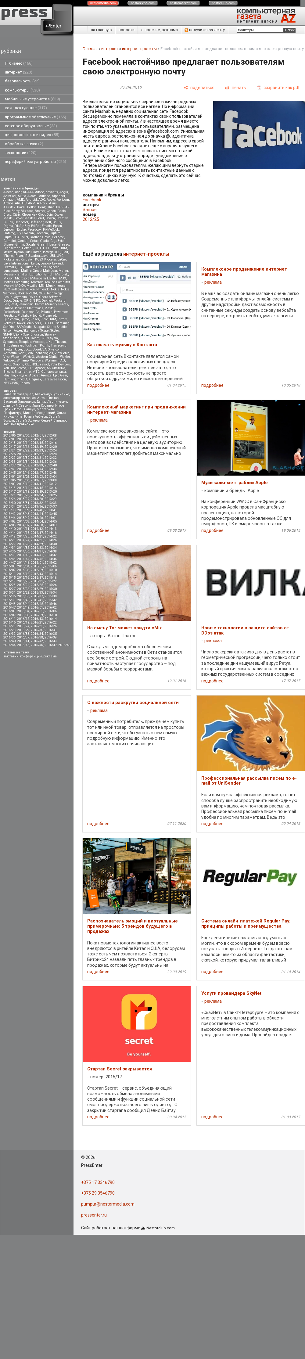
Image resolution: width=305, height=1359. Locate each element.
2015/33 (37, 593)
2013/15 (37, 488)
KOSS (39, 259)
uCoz (27, 349)
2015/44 (23, 604)
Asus (53, 203)
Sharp (51, 327)
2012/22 (23, 450)
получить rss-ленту (205, 29)
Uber (18, 349)
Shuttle (62, 327)
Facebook (34, 230)
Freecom (41, 233)
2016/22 (51, 622)
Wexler (65, 357)
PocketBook (11, 312)
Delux (56, 222)
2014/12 (37, 529)
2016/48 (64, 645)
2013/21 (9, 495)
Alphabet (58, 196)
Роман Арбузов (35, 417)
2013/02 (23, 477)
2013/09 (9, 484)
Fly (19, 233)
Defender (36, 222)
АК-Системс (56, 368)
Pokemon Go (30, 312)
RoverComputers (29, 323)
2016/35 (51, 634)
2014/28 (23, 544)
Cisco (7, 215)
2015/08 (23, 570)
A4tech (8, 192)
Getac (34, 241)
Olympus (20, 297)
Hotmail (27, 248)
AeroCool (9, 196)
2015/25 (37, 585)
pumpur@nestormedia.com (108, 1204)
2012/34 (23, 462)
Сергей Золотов (28, 420)
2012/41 (9, 469)
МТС (36, 372)
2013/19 (37, 492)
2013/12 (51, 484)
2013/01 (9, 477)
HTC (43, 248)
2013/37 (51, 507)
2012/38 (23, 465)
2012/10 (23, 439)
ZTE (30, 368)
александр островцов (19, 398)
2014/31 (9, 548)
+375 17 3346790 (98, 1182)
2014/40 (23, 555)
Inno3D (22, 379)
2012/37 (9, 465)
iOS (57, 252)
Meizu (63, 271)
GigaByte (57, 241)
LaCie (61, 259)
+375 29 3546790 (98, 1193)
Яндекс (22, 375)
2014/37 (37, 551)
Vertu (22, 353)
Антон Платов (48, 398)
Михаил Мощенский (39, 413)
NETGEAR (10, 383)
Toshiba (30, 345)
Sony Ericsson (33, 334)
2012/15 (37, 443)
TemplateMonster (31, 342)
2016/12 (23, 619)
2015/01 (37, 563)
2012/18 (23, 447)
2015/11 (9, 574)
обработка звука (24, 144)
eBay (26, 226)
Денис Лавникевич (52, 402)
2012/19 (37, 447)
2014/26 (51, 540)
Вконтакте (23, 372)
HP (36, 248)
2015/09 (37, 570)
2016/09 (37, 615)
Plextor (49, 308)
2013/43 (23, 514)
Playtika (9, 375)
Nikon (30, 289)
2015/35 (9, 596)
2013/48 (37, 518)
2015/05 (37, 566)
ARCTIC (21, 203)
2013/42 (9, 514)
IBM (64, 248)
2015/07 (9, 570)
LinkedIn (29, 267)
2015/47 (9, 607)
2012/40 (51, 465)
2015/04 (23, 566)
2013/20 (51, 492)
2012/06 (23, 435)
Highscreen (11, 248)
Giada (44, 241)
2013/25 (51, 495)
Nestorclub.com (160, 1228)
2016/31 (51, 630)
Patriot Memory (46, 304)
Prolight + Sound (29, 316)
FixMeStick (51, 230)
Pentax (63, 304)
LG (20, 267)
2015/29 (37, 589)
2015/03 (9, 566)
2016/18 (23, 622)
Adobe (39, 192)
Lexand (57, 263)
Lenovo (46, 263)
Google (31, 244)
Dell (48, 222)
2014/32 (23, 548)
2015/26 (51, 585)
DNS (18, 226)
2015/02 (51, 563)
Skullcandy (31, 331)
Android (31, 200)
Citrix (16, 215)
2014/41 (37, 555)
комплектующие (26, 108)
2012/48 (51, 473)
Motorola (37, 282)
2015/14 (51, 574)
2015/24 (23, 585)
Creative (62, 218)
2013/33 (51, 503)
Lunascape (11, 271)
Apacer (34, 375)
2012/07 (37, 435)
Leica (35, 263)
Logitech (53, 267)
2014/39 (9, 555)
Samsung (63, 323)
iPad (65, 252)
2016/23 (9, 626)
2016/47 (51, 645)
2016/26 (51, 626)
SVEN (45, 338)
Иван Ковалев (43, 406)
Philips (8, 308)
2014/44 (23, 559)
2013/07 (37, 480)
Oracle (17, 301)
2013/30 (9, 503)
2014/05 (51, 521)
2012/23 (37, 450)
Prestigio (9, 316)
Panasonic (26, 304)
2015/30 (51, 589)
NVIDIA (31, 293)
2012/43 (37, 469)
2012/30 (23, 458)
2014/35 (9, 551)
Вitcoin (8, 372)
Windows (36, 360)
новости (127, 29)
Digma (8, 226)
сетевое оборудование (31, 126)
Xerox (7, 364)
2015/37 (37, 596)
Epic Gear (60, 375)
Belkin (32, 207)
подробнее (98, 385)
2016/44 (9, 645)
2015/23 (9, 585)
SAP (19, 327)
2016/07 (9, 615)
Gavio (46, 237)
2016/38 (37, 637)
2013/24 (37, 495)
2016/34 (37, 634)
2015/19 (9, 581)
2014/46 (51, 559)
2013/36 (37, 507)
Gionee (8, 244)
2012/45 (9, 473)
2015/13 (37, 574)
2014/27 (9, 544)
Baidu (21, 207)
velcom (56, 349)
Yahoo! (44, 364)
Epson (57, 226)
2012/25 (9, 454)
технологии (21, 152)
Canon (51, 211)
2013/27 (23, 499)
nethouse (18, 289)
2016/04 (23, 611)
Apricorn (63, 200)
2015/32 (23, 593)
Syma (54, 338)
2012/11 (37, 439)
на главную (101, 29)
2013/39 (23, 510)
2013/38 (9, 510)
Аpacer (40, 368)
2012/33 (9, 462)
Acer (18, 192)
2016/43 (51, 641)
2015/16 (23, 578)
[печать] (235, 87)
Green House (47, 244)
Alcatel (32, 196)
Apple (51, 200)
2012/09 (9, 439)
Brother (40, 211)
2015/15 (9, 578)
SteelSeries (11, 338)
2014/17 (37, 533)
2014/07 (23, 525)
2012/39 (37, 465)
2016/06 (51, 611)
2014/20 (23, 536)
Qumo (24, 319)
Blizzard (27, 211)
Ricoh (44, 319)
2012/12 (51, 439)
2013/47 (23, 518)
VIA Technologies (40, 353)
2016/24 (23, 626)
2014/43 (9, 559)
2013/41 (51, 510)
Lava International (16, 263)
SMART (8, 334)
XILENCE (31, 364)
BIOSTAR (63, 207)
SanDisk (9, 327)
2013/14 (23, 488)
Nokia (55, 289)
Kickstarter (11, 259)
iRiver (19, 256)
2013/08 (51, 480)
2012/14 (23, 443)
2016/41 (23, 641)
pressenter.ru (94, 1215)
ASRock (42, 203)
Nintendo (42, 289)
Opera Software (50, 297)
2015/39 (9, 600)
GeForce (58, 237)
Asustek (9, 207)
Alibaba (44, 196)
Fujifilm (54, 233)
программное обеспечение (35, 117)
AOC (41, 200)
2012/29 (9, 458)
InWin (37, 252)
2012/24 (51, 450)
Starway (50, 334)
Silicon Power (12, 331)
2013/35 (23, 507)
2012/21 (9, 450)
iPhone (8, 256)
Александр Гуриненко (52, 394)
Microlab (61, 274)
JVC (60, 256)
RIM (53, 319)
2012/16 (51, 443)
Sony (19, 334)
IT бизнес (19, 63)
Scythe (28, 327)
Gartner (35, 237)
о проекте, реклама (159, 29)
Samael (18, 394)
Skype (44, 331)
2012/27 (37, 454)
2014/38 (51, 551)
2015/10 (51, 570)
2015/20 (23, 581)
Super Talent (30, 338)
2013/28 (37, 499)
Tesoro (25, 383)
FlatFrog (9, 233)
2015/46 (51, 604)
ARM (31, 203)
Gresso (63, 244)
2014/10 (9, 529)
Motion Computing (16, 282)
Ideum (8, 252)
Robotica (9, 323)
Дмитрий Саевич (16, 406)
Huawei (53, 248)
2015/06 (51, 566)
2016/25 (37, 626)
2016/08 (23, 615)
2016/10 (51, 615)
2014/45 (37, 559)
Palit (14, 304)
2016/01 (37, 607)
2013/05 (9, 480)
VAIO (46, 349)
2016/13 (37, 619)
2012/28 (51, 454)
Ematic (47, 226)
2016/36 (9, 637)
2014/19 (9, 536)
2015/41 (37, 600)
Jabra (35, 256)
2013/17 (9, 492)
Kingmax (34, 379)
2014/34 (51, 548)
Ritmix (62, 319)
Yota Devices (60, 364)
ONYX (33, 297)
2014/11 (23, 529)
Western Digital (47, 357)
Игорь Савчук (24, 409)
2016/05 (37, 611)
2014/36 (23, 551)
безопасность (22, 81)
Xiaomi (18, 364)
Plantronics (35, 308)
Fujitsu (8, 237)
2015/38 (51, 596)
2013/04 (51, 477)
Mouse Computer (57, 282)
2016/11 (9, 619)
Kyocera (50, 259)
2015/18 (51, 578)
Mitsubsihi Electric (44, 278)
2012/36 (51, 462)
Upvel (36, 349)
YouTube (9, 368)
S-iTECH (49, 323)
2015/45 (37, 604)
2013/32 (37, 503)
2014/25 (37, 540)
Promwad (49, 316)
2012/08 (51, 435)
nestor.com (103, 3)
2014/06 (9, 525)
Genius (23, 241)
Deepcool (21, 222)
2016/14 (51, 619)
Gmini (19, 244)
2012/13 (9, 443)
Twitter (8, 349)
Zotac (22, 368)
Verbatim (10, 353)
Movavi (8, 286)
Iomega (48, 252)
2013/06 (23, 480)
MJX (62, 278)
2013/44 (37, 514)
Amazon (9, 200)
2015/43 (9, 604)
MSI (42, 286)
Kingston (27, 259)
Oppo (7, 301)
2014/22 (51, 536)
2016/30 (37, 630)
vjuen (29, 394)
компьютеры (22, 90)
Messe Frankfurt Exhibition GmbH (28, 274)
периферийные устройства (35, 161)
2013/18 (23, 492)
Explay (21, 230)
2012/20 (51, 447)
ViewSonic (62, 353)
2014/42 (51, 555)
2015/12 (23, 574)
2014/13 (51, 529)
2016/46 (37, 645)
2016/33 (23, 634)
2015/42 (51, 600)
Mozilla (32, 286)
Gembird (9, 241)
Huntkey (9, 379)
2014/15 (23, 533)
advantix (52, 192)
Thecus (60, 342)
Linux (42, 267)
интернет (18, 72)
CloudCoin (45, 215)
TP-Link (43, 345)
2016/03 (9, 611)
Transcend (58, 345)
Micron (8, 278)
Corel (40, 218)
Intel (28, 252)
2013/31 (23, 503)
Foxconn (28, 233)
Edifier (35, 226)
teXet (49, 342)
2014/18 (51, 533)
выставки (11, 656)
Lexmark (9, 267)
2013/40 (37, 510)
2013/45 (51, 514)
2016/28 (9, 630)
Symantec (10, 342)
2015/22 (51, 581)
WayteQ (28, 357)
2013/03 (37, 477)
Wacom (16, 357)
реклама (50, 656)
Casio (61, 211)
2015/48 (23, 607)
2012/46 (23, 473)
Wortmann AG (55, 360)
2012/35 (37, 462)
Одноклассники (53, 372)
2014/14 (9, 533)
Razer (34, 319)
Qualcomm (11, 319)
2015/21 (37, 581)
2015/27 (9, 589)
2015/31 (9, 593)
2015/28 (23, 589)
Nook (21, 293)
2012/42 (23, 469)
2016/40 (9, 641)
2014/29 (37, 544)
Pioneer (20, 308)
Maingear (50, 271)
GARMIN (21, 237)
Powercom (61, 312)
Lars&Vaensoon (54, 379)
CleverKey (29, 215)
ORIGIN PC (32, 301)
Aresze (46, 375)
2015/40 (23, 600)
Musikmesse (56, 286)
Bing (51, 207)
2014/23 (9, 540)
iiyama (19, 252)
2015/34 (51, 593)
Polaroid (46, 312)
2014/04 (37, 521)
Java (44, 256)
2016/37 (23, 637)
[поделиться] (199, 87)
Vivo (6, 357)
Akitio (22, 196)
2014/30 (51, 544)
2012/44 (51, 469)
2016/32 (9, 634)
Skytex (54, 331)
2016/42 (37, 641)
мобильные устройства (32, 99)
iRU (27, 256)
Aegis (63, 192)
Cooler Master (24, 218)
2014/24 (23, 540)
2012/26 (23, 454)
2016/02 (51, 607)
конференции (31, 656)
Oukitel (46, 301)
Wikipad (9, 360)
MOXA (20, 286)
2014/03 (23, 521)
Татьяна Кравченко (18, 424)
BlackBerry (11, 211)
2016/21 (37, 622)
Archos (8, 203)
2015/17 (37, 578)
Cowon (50, 218)
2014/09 (51, 525)
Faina (7, 394)
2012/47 (37, 473)
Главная (90, 48)
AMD (20, 200)
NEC (6, 289)
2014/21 (37, 536)
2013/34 (9, 507)
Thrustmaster (13, 345)
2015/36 (23, 596)
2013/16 (51, 488)
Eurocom (9, 230)
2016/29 (23, 630)
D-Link (8, 222)
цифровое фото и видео (32, 134)
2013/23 (23, 495)
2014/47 (9, 563)
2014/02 (9, 521)
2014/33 (37, 548)
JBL (53, 256)
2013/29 (51, 499)
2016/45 (23, 645)
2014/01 (51, 518)
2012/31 (37, 458)
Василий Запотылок (19, 402)
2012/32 (51, 458)
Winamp (23, 360)
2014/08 (37, 525)
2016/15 (9, 622)
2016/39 (51, 637)
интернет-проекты (139, 48)
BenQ (42, 207)
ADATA (28, 192)
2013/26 (9, 499)
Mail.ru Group (31, 271)
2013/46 (9, 518)
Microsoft (22, 278)
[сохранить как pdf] (278, 87)
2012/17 (9, 447)
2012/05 (9, 435)
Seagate (40, 327)
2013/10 (23, 484)
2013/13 (9, 488)
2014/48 (23, 563)
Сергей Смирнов (54, 420)
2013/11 (37, 484)
